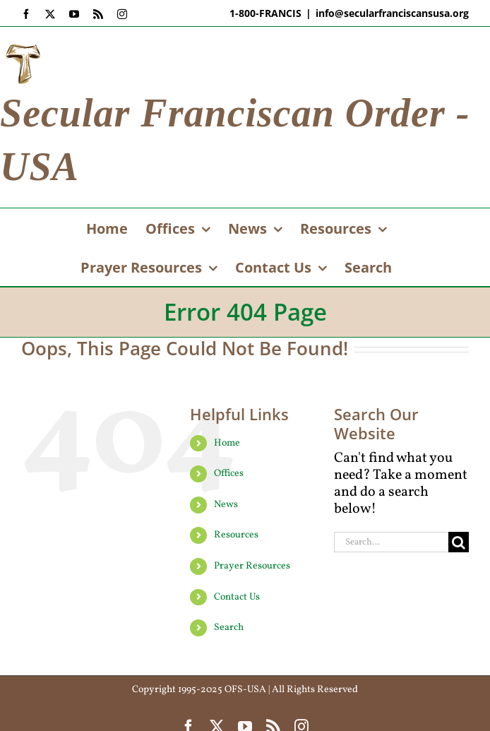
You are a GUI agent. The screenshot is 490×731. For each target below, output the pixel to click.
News (226, 504)
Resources (236, 535)
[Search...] (391, 542)
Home (227, 443)
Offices (229, 473)
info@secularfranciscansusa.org (392, 13)
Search (229, 627)
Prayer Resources (252, 566)
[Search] (458, 542)
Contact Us (237, 597)
